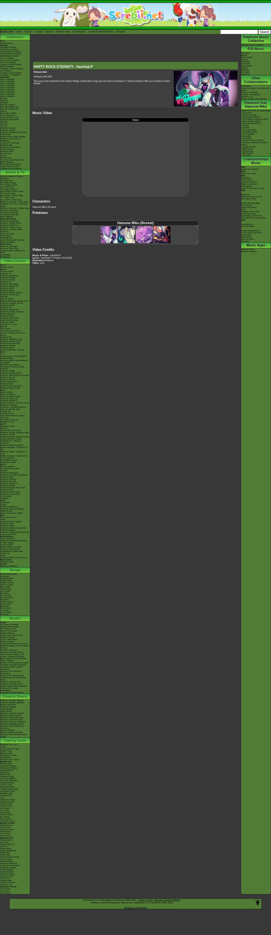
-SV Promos (5, 827)
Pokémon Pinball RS (9, 483)
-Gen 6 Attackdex (7, 90)
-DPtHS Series (6, 815)
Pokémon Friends (7, 280)
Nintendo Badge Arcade (10, 388)
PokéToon (4, 231)
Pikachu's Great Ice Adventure (13, 722)
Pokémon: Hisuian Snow (10, 227)
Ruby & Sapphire (7, 466)
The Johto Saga (7, 187)
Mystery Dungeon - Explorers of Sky (13, 448)
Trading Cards (15, 740)
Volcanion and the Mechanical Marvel (13, 679)
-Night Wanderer (7, 872)
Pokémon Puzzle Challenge (12, 509)
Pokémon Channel (8, 479)
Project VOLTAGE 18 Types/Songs (256, 111)
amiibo (3, 555)
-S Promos (4, 891)
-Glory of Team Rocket (9, 857)
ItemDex (3, 98)
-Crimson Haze (6, 876)
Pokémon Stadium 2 (8, 507)
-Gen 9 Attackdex (7, 96)
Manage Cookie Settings (167, 900)
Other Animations (7, 242)
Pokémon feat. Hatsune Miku (255, 104)
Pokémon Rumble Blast (10, 409)
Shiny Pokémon (7, 217)
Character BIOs (6, 578)
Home (19, 31)
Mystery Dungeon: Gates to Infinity (14, 403)
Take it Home (246, 57)
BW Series (4, 606)
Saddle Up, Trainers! (250, 169)
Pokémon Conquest (8, 405)
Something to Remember (251, 216)
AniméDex (4, 178)
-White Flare (5, 774)
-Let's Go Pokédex (8, 62)
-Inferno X (4, 846)
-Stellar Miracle (6, 870)
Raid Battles (5, 757)
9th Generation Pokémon (10, 164)
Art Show (245, 72)
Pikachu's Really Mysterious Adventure (12, 727)
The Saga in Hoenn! (8, 189)
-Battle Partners (7, 861)
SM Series (4, 614)
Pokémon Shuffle (7, 371)
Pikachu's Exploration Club (11, 720)
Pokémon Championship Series (13, 132)
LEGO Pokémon (7, 149)
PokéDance (246, 86)
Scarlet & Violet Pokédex (101, 31)
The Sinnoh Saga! (7, 193)
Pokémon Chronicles (9, 210)
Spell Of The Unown (8, 631)
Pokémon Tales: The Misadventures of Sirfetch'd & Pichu (12, 250)
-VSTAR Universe (7, 882)
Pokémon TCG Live (8, 324)
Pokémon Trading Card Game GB (14, 532)
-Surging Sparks (7, 783)
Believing (245, 70)
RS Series (4, 593)
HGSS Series (6, 604)
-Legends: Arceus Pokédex (11, 69)
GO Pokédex (79, 31)
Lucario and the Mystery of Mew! (14, 644)
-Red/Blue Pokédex (8, 47)
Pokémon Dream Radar (10, 396)
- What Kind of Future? (250, 117)
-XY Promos (5, 834)
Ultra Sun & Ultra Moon (10, 331)
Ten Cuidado (246, 66)
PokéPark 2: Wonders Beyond (13, 407)
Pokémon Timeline (8, 128)
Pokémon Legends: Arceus (11, 303)
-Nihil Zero (4, 842)
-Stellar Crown (6, 785)
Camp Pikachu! (6, 709)
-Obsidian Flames (7, 800)
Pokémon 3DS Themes (10, 549)
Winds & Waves (7, 267)
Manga (15, 570)
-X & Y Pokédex (7, 58)
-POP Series (5, 836)
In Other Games (7, 543)
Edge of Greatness (249, 184)
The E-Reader (6, 496)
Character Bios (6, 181)
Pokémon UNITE (7, 288)
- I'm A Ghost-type (248, 130)
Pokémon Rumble (7, 435)
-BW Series (5, 812)
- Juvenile (245, 128)
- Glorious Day (247, 151)
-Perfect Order (6, 764)
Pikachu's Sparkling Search (11, 724)
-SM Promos (5, 831)
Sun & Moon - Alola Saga (11, 200)
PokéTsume (5, 257)
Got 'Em (244, 59)
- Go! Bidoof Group (249, 132)
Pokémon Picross (7, 377)
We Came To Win (248, 199)
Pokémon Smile (7, 316)
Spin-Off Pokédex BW (9, 109)
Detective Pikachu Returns (11, 293)
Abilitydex (4, 103)
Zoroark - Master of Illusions (12, 656)
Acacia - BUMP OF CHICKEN (253, 99)
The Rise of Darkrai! (8, 650)
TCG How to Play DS (9, 420)
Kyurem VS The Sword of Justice (14, 663)
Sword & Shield (6, 299)
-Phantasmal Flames (9, 768)
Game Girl (245, 64)
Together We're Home (250, 212)
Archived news (6, 43)
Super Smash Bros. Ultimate (12, 350)
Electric (244, 55)
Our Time (245, 241)
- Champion (246, 155)
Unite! (243, 209)
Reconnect (245, 74)
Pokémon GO (6, 282)
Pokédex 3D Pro (7, 413)
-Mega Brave (5, 848)
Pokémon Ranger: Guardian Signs (14, 432)
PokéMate (4, 498)
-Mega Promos (6, 825)
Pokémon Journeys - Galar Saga (14, 202)
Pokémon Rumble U (8, 401)
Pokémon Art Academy (9, 365)
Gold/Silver (5, 502)
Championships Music (256, 161)
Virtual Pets (5, 553)
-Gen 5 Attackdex (7, 88)
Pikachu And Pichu (8, 705)
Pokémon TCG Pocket (9, 295)
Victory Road (246, 180)
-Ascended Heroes (8, 766)
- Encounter (246, 136)
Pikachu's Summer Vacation (12, 700)
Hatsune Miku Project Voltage (12, 136)
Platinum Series (7, 602)
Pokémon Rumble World (10, 373)
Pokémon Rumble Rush (10, 341)
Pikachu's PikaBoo (8, 707)
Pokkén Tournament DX (10, 343)
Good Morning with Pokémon (12, 240)
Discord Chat (5, 158)
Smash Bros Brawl (8, 462)
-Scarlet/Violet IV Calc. (9, 117)
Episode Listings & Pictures (11, 176)
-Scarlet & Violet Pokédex (11, 73)
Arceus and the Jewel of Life (12, 654)
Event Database (7, 162)
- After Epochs (247, 153)
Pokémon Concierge (9, 246)
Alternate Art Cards (8, 755)
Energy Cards (6, 753)
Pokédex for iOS (7, 422)
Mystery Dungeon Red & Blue (12, 488)
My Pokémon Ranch (8, 460)
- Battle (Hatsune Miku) (251, 121)
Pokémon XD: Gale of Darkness (13, 475)
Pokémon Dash (6, 477)
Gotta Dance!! (6, 711)
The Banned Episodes (9, 215)
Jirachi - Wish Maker (9, 639)
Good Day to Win (248, 214)
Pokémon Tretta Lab (8, 399)
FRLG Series (5, 595)
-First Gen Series (7, 821)
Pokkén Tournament (8, 382)
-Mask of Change (7, 874)
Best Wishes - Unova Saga (11, 195)
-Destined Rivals (7, 776)
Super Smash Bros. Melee (11, 513)
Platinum (4, 428)
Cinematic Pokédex (8, 113)
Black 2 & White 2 (7, 394)
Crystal (3, 505)
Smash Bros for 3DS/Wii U (11, 386)
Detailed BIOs (6, 580)
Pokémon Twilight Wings (10, 223)
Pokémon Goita (6, 562)
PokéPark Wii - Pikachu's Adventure (10, 442)
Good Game (246, 235)
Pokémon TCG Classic (9, 759)
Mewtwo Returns (7, 633)
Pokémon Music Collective (256, 39)
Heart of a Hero (247, 239)
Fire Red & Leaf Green (9, 469)
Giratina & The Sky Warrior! (12, 652)
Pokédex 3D (5, 411)
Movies (15, 618)
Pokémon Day (6, 145)
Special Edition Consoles (10, 547)
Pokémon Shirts (7, 151)
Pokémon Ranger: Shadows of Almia (13, 453)
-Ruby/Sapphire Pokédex (10, 52)
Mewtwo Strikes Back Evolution (13, 686)
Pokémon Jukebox (249, 251)
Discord (49, 31)
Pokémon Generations (9, 221)
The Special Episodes (9, 212)
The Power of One (8, 629)
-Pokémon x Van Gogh (9, 143)
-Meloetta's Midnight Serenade (13, 665)
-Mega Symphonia (8, 851)
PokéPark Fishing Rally (10, 494)
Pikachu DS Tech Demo (10, 492)
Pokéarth (120, 31)
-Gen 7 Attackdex (7, 92)
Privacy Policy (145, 900)
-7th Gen (4, 126)
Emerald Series (6, 597)
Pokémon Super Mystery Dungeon (14, 375)
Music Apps (255, 245)
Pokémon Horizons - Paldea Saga (14, 208)
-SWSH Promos (7, 829)
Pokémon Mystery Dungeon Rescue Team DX (12, 313)
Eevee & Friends (7, 730)
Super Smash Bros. (8, 534)
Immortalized (246, 186)
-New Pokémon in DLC (10, 166)
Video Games (15, 261)
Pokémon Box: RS (8, 481)
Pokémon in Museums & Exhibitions (10, 140)
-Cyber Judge (6, 880)
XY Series (4, 610)
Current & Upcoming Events (12, 160)
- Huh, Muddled (247, 134)
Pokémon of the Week (9, 120)
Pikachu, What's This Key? (11, 732)
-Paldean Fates (6, 793)
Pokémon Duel (6, 384)
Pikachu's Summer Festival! (12, 713)
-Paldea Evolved (7, 802)
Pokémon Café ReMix (9, 284)
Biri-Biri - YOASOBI (249, 92)
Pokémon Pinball (7, 526)
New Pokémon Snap (9, 320)
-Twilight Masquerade (9, 789)
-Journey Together (7, 778)
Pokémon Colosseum (9, 473)
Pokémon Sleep (7, 290)
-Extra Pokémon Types (9, 749)
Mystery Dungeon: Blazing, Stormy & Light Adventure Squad (15, 438)
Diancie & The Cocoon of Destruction (10, 672)
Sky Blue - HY (247, 97)
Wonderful (245, 61)
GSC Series (5, 591)
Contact (39, 31)
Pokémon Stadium (8, 530)
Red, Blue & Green (8, 517)
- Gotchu (245, 125)
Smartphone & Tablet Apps (11, 551)
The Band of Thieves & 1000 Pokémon (12, 368)
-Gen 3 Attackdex (7, 83)
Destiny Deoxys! (7, 642)
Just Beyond (246, 237)
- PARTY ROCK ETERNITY (252, 140)
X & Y (2, 354)
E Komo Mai (246, 205)
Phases (244, 68)
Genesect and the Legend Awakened (11, 668)
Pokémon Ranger (7, 485)
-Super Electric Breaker (10, 865)
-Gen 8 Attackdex (7, 94)
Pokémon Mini (6, 511)
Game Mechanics (7, 115)
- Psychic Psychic (248, 147)
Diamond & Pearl (7, 426)
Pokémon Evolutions (9, 225)
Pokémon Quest (7, 348)
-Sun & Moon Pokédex (9, 60)
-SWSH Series (6, 806)
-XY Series (4, 810)
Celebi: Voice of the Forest (11, 635)
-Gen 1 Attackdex (7, 79)
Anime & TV (15, 172)
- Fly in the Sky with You (251, 123)
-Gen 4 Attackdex (7, 86)
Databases (15, 37)
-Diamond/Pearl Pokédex (10, 54)
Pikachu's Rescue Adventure (12, 703)
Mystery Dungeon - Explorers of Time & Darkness (13, 457)
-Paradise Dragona (8, 868)
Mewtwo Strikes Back (9, 627)
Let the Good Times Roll (251, 233)
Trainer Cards (6, 751)
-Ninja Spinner (6, 840)
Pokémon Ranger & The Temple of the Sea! (14, 647)
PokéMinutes (5, 236)
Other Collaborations (256, 80)
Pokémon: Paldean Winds (11, 229)
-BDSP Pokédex (7, 67)
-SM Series (5, 808)
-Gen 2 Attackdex (7, 81)
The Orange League (8, 185)
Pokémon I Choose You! (10, 682)
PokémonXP (5, 134)
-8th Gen (4, 124)
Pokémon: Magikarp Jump (11, 339)
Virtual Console (6, 545)
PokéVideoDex (6, 238)
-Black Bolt (4, 772)
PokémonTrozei (7, 490)
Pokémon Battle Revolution (11, 445)
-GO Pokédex (6, 71)
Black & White (6, 392)
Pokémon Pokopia (8, 278)
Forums (28, 31)
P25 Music (256, 49)
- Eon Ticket (246, 138)
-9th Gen (4, 122)
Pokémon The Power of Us (11, 684)
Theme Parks (6, 153)
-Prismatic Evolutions (9, 781)
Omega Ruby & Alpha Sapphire (13, 356)
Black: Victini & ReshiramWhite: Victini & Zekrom (13, 659)
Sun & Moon (5, 329)
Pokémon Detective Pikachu (12, 692)
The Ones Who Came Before (253, 218)
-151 (2, 798)
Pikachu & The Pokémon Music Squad (13, 735)
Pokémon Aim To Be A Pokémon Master (14, 205)
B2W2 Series (5, 608)
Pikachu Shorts (15, 696)
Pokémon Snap (6, 524)
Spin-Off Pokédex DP (9, 107)
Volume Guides (6, 585)
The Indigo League (8, 183)
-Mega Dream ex (7, 844)
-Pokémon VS (6, 884)
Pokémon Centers (7, 130)
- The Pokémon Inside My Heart (254, 119)
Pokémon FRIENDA (8, 566)
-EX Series (4, 817)
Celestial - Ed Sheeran (250, 95)
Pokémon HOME (7, 305)
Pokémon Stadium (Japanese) (13, 528)
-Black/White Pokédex (9, 56)
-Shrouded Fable (7, 787)
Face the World (247, 226)
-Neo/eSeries (5, 819)
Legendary (245, 178)
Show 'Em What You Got (251, 197)
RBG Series (5, 587)
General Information (8, 574)
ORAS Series (6, 612)
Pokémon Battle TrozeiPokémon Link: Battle (14, 361)
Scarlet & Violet (6, 271)
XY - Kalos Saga (7, 198)
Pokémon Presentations (10, 147)
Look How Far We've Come (252, 188)
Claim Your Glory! (248, 173)
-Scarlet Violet (6, 804)
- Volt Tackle (246, 113)
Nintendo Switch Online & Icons (13, 558)
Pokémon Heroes (7, 637)
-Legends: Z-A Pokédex (10, 75)
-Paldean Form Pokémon (10, 168)
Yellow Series (6, 589)
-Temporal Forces (7, 791)
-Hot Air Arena (6, 859)
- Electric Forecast (249, 115)
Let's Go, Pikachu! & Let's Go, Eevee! (13, 334)
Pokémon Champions (9, 276)
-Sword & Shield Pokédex (11, 64)
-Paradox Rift (5, 795)
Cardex (3, 111)
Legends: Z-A (6, 273)
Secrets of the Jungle (9, 688)
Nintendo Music (247, 249)
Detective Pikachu (7, 346)
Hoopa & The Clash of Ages (12, 675)
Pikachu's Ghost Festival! (11, 715)
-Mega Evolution (7, 770)
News (2, 41)
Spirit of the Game (249, 207)
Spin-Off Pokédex (7, 105)
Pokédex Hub (63, 31)
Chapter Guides (7, 583)
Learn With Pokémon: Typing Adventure (12, 416)
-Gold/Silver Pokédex (9, 50)
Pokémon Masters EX (9, 286)
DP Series (4, 600)
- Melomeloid (246, 149)
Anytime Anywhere (249, 182)
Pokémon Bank (6, 358)
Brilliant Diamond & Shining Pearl (14, 301)
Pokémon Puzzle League (10, 522)
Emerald (3, 471)
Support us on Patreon (135, 907)
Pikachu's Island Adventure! (12, 717)
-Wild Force (5, 878)
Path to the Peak (7, 234)
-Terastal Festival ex (8, 863)
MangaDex (5, 576)
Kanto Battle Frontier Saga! (11, 191)
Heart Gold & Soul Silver (10, 430)
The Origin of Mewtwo (9, 625)
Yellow (3, 519)
